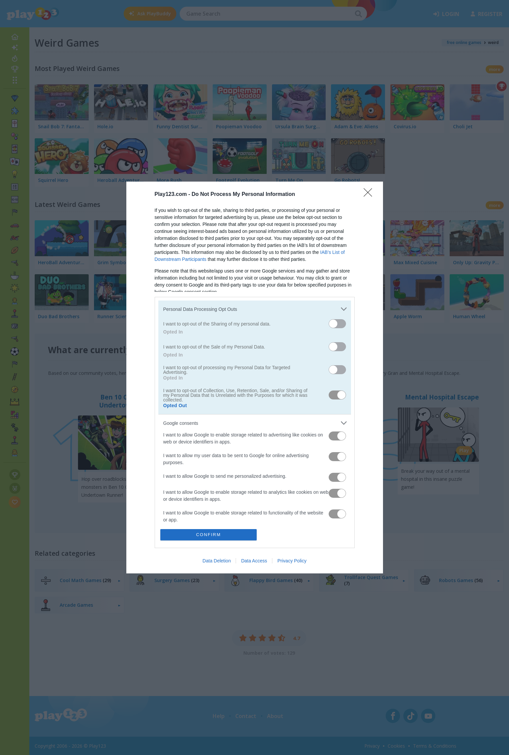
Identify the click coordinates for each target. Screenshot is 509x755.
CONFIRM (208, 534)
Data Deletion (217, 560)
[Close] (370, 194)
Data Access (254, 560)
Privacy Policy (291, 560)
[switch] (337, 323)
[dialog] (254, 377)
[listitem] (254, 309)
